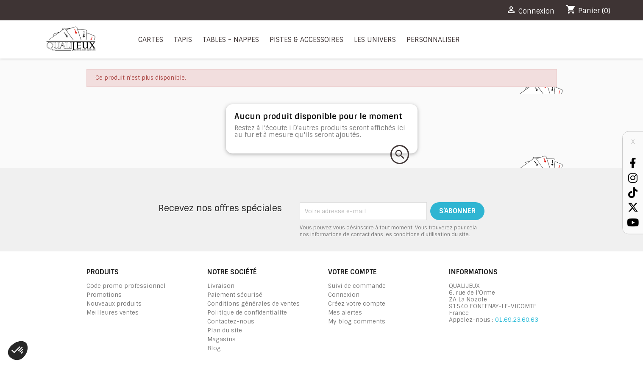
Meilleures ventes (112, 312)
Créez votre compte (356, 303)
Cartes (150, 39)
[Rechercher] (399, 154)
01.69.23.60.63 (516, 319)
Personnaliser (433, 39)
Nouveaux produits (114, 303)
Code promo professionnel (126, 286)
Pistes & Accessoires (306, 39)
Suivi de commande (357, 286)
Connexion (343, 294)
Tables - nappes (231, 39)
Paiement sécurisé (234, 294)
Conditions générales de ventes (253, 303)
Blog (214, 348)
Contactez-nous (230, 321)
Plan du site (224, 330)
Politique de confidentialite (247, 312)
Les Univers (375, 39)
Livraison (220, 286)
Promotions (104, 294)
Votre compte (352, 271)
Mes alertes (345, 312)
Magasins (221, 339)
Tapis (183, 39)
